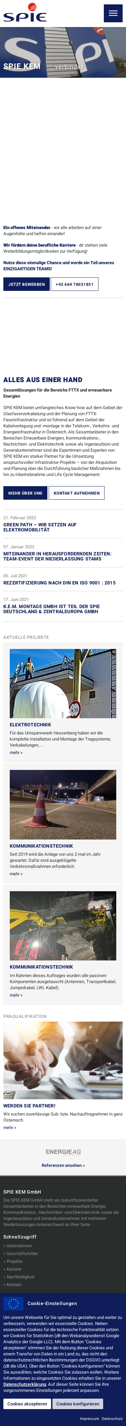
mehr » (16, 752)
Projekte (15, 1261)
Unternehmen (19, 1246)
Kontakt (14, 1284)
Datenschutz (112, 1419)
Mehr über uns (25, 493)
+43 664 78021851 (74, 284)
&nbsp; (63, 336)
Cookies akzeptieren (27, 1404)
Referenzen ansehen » (63, 1165)
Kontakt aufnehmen (77, 493)
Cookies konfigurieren (77, 1404)
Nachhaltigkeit (20, 1277)
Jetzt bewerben (26, 284)
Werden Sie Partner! (29, 1105)
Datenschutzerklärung (24, 1384)
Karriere (14, 1269)
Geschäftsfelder (22, 1253)
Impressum (89, 1419)
